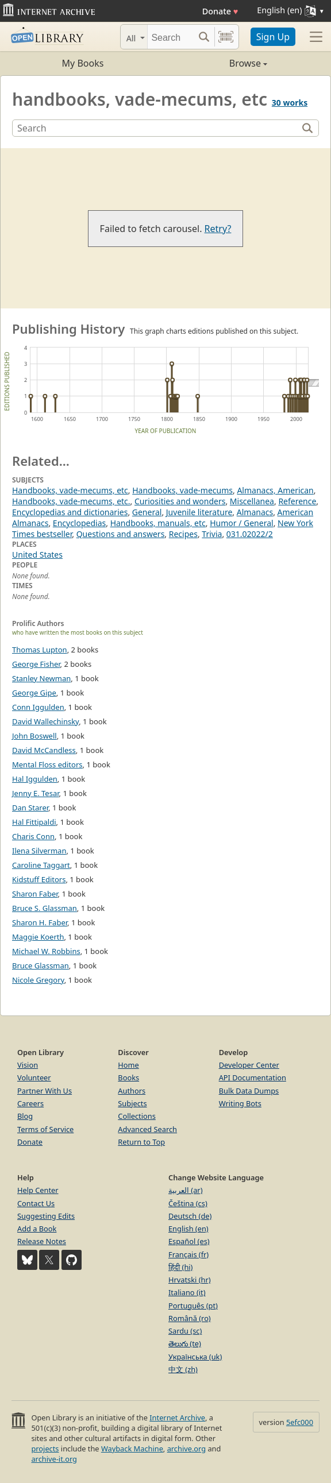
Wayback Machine (132, 1448)
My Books (83, 63)
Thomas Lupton (39, 649)
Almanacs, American (275, 490)
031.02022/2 (249, 533)
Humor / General (241, 522)
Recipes (183, 533)
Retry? (218, 228)
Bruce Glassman (40, 965)
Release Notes (41, 1241)
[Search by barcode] (226, 37)
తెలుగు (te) (184, 1343)
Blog (25, 1116)
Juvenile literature (199, 512)
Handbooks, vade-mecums (182, 490)
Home (128, 1065)
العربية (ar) (185, 1190)
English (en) (188, 1228)
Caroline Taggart (41, 865)
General (147, 512)
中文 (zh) (183, 1369)
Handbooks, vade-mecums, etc (70, 490)
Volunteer (34, 1077)
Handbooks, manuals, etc (158, 522)
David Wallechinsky (45, 721)
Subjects (132, 1103)
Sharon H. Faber (39, 922)
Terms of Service (45, 1129)
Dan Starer (30, 807)
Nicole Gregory (38, 980)
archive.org (186, 1448)
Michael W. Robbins (46, 951)
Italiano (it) (187, 1292)
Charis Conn (33, 836)
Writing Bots (240, 1103)
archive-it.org (54, 1459)
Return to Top (141, 1142)
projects (45, 1448)
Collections (137, 1116)
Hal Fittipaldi (34, 822)
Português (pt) (193, 1305)
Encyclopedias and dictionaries (70, 512)
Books (128, 1077)
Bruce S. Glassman (44, 908)
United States (37, 554)
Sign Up (273, 36)
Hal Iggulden (34, 779)
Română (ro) (189, 1318)
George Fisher (36, 664)
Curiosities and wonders (179, 501)
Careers (30, 1103)
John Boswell (34, 736)
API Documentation (252, 1077)
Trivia (212, 533)
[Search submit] (204, 37)
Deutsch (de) (189, 1216)
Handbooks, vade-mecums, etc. (71, 501)
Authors (131, 1091)
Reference (297, 501)
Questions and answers (120, 533)
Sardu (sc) (185, 1331)
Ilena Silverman (39, 850)
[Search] (170, 36)
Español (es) (189, 1241)
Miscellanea (252, 501)
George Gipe (34, 693)
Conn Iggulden (38, 707)
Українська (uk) (195, 1356)
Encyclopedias (79, 522)
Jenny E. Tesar (35, 793)
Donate (220, 11)
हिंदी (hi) (180, 1267)
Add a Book (36, 1228)
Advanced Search (147, 1129)
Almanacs (255, 512)
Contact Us (36, 1203)
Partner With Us (44, 1091)
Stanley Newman (41, 678)
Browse (216, 63)
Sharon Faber (35, 894)
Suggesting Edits (46, 1216)
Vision (27, 1065)
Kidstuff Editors (39, 879)
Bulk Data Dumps (249, 1091)
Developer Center (249, 1065)
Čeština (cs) (187, 1203)
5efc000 (299, 1422)
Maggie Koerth (38, 937)
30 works (289, 102)
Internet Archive (177, 1417)
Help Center (38, 1190)
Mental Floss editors (47, 764)
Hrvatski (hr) (189, 1280)
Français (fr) (188, 1254)
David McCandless (44, 750)
